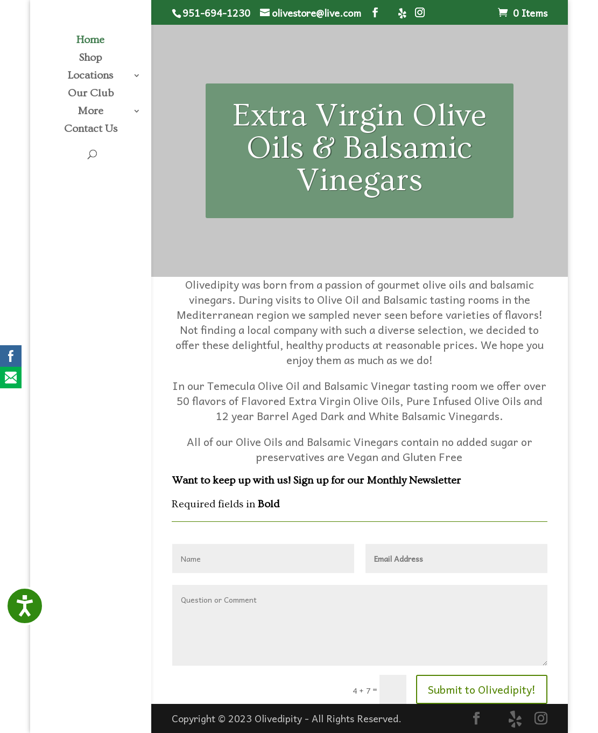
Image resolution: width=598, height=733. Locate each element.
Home (90, 41)
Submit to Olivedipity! (482, 689)
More (90, 112)
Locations (90, 76)
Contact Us (90, 130)
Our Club (91, 94)
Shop (90, 59)
